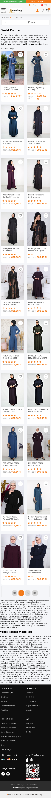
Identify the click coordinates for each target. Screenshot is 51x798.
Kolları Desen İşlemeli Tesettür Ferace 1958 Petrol (37, 518)
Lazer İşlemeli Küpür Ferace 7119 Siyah (37, 249)
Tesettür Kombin (8, 706)
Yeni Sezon (5, 710)
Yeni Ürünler (30, 697)
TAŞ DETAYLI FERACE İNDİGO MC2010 (12, 464)
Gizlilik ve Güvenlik (8, 741)
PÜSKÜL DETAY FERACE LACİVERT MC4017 (38, 410)
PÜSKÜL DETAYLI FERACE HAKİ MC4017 (37, 357)
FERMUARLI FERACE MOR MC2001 (36, 303)
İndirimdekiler (31, 701)
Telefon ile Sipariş (38, 1)
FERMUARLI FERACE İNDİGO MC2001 (11, 357)
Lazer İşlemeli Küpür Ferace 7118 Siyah (11, 303)
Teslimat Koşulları (8, 723)
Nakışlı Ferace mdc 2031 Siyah (11, 249)
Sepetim (29, 710)
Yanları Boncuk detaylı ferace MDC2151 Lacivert (36, 571)
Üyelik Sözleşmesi (8, 728)
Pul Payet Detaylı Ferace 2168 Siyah (10, 518)
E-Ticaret (17, 794)
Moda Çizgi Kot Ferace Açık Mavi (10, 89)
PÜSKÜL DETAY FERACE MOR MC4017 (12, 410)
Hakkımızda (30, 728)
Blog (3, 745)
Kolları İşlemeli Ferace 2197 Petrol (12, 142)
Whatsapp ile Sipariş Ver (13, 1)
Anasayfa (29, 693)
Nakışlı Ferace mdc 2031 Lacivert (36, 142)
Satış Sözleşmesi (8, 732)
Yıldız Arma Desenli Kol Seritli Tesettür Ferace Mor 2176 (11, 196)
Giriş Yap (29, 723)
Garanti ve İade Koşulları (11, 736)
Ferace (4, 701)
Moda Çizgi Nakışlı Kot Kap (36, 89)
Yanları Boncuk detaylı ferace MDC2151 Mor (9, 571)
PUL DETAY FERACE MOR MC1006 (36, 464)
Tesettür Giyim (7, 693)
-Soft (10, 794)
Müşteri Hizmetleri (33, 706)
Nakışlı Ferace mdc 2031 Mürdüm (36, 196)
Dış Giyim (5, 697)
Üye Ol (28, 732)
